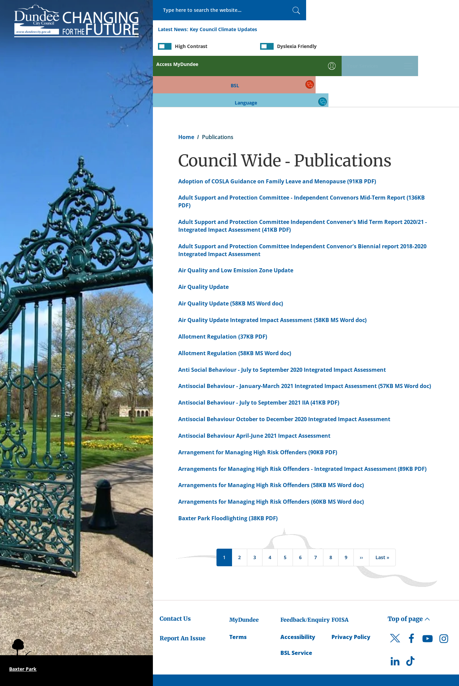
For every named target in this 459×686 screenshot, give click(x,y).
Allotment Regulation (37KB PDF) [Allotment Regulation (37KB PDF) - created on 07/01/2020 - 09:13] (222, 286)
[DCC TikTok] (411, 612)
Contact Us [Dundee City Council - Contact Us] (175, 568)
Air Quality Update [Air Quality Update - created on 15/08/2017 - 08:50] (203, 236)
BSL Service (296, 602)
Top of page (409, 568)
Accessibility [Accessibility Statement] (297, 586)
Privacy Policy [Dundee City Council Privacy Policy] (350, 586)
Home (186, 86)
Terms (238, 586)
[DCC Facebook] (411, 590)
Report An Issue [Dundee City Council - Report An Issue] (182, 588)
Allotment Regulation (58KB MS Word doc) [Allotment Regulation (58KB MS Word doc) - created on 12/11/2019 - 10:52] (234, 302)
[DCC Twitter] (395, 593)
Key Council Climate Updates (223, 30)
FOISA (339, 569)
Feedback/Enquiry (304, 569)
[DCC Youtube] (427, 590)
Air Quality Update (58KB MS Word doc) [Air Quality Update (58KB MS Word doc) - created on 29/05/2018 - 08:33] (230, 253)
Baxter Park (23, 669)
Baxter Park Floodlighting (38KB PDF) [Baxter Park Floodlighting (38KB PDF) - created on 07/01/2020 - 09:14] (228, 468)
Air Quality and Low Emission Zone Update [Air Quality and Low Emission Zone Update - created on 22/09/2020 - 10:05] (235, 220)
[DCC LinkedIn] (395, 612)
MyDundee (244, 569)
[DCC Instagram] (443, 590)
